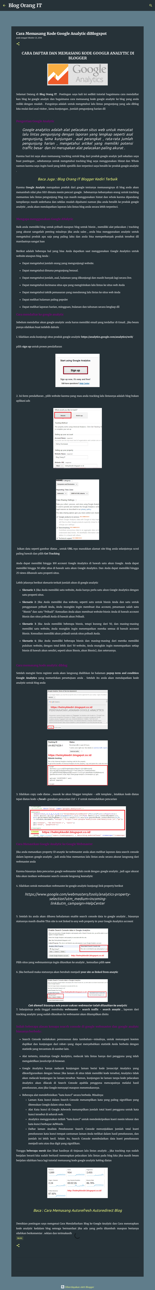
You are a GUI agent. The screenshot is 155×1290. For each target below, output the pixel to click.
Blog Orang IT (25, 5)
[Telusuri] (46, 5)
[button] (18, 44)
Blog (19, 1238)
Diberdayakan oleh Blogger (77, 1286)
